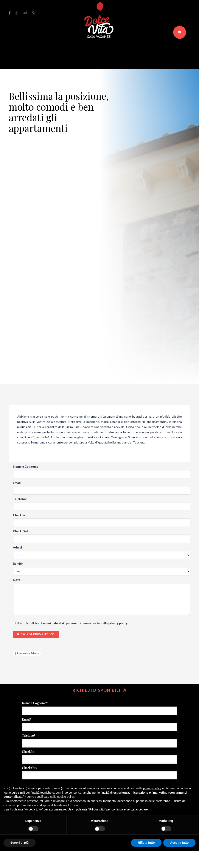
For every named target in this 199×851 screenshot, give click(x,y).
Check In (19, 515)
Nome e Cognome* (26, 466)
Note (16, 579)
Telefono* (20, 499)
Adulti (17, 547)
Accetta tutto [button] (179, 842)
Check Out (20, 531)
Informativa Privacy (28, 653)
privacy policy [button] (152, 788)
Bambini (18, 563)
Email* (17, 482)
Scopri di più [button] (19, 842)
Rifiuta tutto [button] (146, 842)
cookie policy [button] (65, 796)
